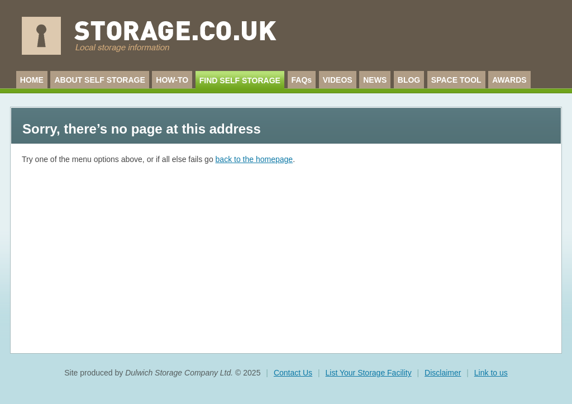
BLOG (409, 79)
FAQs (302, 79)
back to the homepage (254, 159)
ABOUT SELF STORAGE (99, 79)
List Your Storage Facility (369, 372)
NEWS (375, 79)
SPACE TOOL (456, 79)
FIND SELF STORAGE (239, 80)
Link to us (491, 372)
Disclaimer (443, 372)
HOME (32, 79)
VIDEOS (337, 79)
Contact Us (293, 372)
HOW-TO (172, 79)
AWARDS (509, 79)
